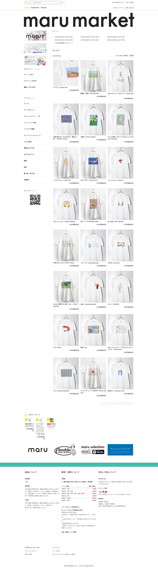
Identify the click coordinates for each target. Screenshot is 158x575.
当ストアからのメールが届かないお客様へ (64, 560)
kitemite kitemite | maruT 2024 (116, 37)
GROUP (44, 8)
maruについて (118, 8)
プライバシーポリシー (31, 556)
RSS (26, 560)
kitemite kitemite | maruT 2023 (64, 40)
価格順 (126, 55)
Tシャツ (57, 31)
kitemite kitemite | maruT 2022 (90, 40)
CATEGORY (35, 8)
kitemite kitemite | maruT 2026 (64, 37)
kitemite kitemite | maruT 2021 (116, 40)
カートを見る (56, 556)
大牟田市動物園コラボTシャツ (64, 43)
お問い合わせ (129, 8)
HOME (53, 31)
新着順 (131, 55)
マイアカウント (56, 553)
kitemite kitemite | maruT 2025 (90, 37)
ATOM (30, 560)
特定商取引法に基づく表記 (32, 553)
